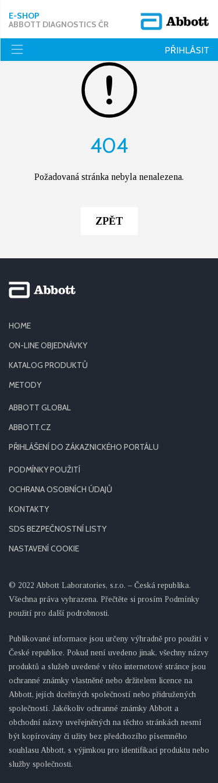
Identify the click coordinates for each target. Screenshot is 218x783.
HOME (20, 325)
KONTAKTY (29, 509)
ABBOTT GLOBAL (40, 407)
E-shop (59, 20)
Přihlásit (187, 50)
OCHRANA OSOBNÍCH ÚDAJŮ (60, 489)
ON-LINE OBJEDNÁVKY (48, 345)
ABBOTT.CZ (30, 427)
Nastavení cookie (44, 548)
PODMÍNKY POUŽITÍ (44, 469)
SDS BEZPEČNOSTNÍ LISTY (57, 529)
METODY (25, 385)
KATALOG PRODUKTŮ (48, 365)
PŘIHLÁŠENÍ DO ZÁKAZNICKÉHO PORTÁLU (84, 447)
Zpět (109, 221)
